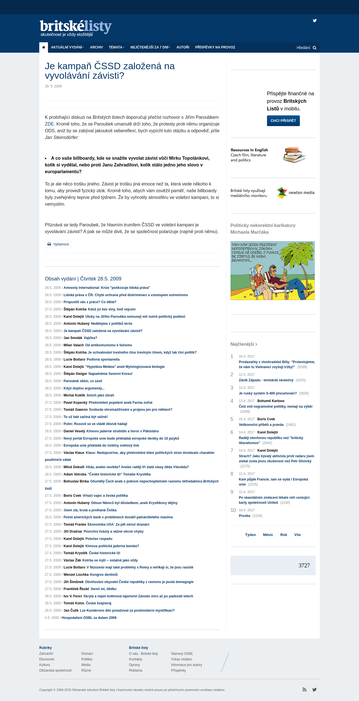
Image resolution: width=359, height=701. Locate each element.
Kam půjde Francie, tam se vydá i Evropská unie (273, 482)
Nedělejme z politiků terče (111, 324)
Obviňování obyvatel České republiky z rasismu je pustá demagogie (139, 582)
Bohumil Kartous (271, 401)
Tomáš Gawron (76, 410)
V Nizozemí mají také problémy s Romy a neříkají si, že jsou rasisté (140, 567)
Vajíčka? (90, 338)
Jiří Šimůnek (74, 582)
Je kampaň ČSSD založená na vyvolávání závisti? (103, 331)
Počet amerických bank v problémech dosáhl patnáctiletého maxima (118, 517)
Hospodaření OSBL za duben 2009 (89, 618)
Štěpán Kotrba (75, 309)
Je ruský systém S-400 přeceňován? (274, 393)
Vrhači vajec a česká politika (105, 496)
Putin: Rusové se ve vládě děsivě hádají (95, 424)
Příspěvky (178, 670)
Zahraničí (46, 654)
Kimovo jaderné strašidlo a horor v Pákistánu (122, 431)
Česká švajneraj (98, 603)
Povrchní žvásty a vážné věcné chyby (113, 531)
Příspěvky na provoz (215, 47)
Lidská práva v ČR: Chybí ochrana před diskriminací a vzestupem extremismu (126, 295)
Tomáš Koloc (74, 603)
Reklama (135, 670)
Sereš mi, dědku (103, 589)
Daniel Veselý (74, 431)
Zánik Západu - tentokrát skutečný (272, 380)
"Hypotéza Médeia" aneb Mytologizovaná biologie (125, 367)
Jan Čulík (71, 610)
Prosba (251, 515)
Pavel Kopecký (76, 403)
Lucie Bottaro (74, 359)
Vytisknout (58, 244)
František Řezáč (76, 589)
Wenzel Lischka (76, 575)
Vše (297, 535)
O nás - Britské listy (143, 654)
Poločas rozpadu (98, 539)
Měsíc (268, 535)
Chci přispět (283, 121)
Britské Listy (275, 658)
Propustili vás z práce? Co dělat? (90, 302)
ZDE (49, 124)
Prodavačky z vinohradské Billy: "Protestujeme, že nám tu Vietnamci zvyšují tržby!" (277, 365)
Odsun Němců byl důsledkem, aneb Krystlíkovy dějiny (134, 503)
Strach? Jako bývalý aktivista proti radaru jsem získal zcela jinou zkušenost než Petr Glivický (276, 461)
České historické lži (104, 553)
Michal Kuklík (74, 395)
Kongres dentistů (104, 575)
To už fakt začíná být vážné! (86, 417)
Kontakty (135, 659)
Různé (86, 670)
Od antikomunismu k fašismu (108, 345)
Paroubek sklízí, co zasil (83, 381)
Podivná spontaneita (103, 359)
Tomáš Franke (75, 524)
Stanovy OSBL (182, 654)
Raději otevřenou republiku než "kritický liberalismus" (271, 440)
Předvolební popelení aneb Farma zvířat (120, 403)
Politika (86, 659)
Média (86, 665)
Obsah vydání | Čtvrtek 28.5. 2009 (83, 279)
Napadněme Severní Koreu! (111, 374)
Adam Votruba (75, 474)
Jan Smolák (73, 338)
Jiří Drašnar (73, 531)
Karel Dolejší (74, 317)
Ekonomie (46, 659)
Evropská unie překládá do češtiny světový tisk (101, 445)
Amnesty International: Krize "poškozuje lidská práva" (107, 288)
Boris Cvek (72, 496)
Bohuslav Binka (76, 481)
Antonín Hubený (77, 324)
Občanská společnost (55, 670)
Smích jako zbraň (100, 395)
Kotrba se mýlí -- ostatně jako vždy (110, 560)
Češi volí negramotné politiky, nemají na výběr (276, 409)
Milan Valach (74, 345)
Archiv (96, 47)
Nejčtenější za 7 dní (150, 47)
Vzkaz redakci (181, 659)
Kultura (44, 665)
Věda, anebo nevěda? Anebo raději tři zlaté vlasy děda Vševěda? (137, 467)
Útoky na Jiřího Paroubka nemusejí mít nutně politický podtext (135, 317)
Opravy (134, 665)
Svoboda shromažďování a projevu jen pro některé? (130, 410)
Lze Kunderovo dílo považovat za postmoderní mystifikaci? (127, 610)
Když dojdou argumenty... (84, 388)
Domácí (87, 654)
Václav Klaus (74, 453)
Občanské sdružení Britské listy (93, 689)
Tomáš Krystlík (76, 553)
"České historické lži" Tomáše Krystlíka (119, 474)
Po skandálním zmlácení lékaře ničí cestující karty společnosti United (274, 500)
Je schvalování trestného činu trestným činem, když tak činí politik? (142, 352)
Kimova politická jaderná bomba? (112, 546)
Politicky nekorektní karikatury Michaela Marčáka (263, 229)
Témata (117, 47)
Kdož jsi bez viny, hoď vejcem (112, 309)
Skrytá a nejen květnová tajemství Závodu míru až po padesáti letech (138, 596)
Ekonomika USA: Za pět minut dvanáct (118, 524)
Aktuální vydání (67, 47)
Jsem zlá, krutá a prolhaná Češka (90, 510)
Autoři (182, 47)
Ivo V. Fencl (73, 596)
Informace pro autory (186, 665)
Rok (283, 535)
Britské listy (81, 29)
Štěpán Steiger (75, 374)
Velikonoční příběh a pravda (267, 424)
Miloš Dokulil (74, 467)
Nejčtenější (242, 344)
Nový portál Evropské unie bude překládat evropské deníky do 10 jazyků (121, 438)
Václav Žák (72, 560)
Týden (250, 535)
